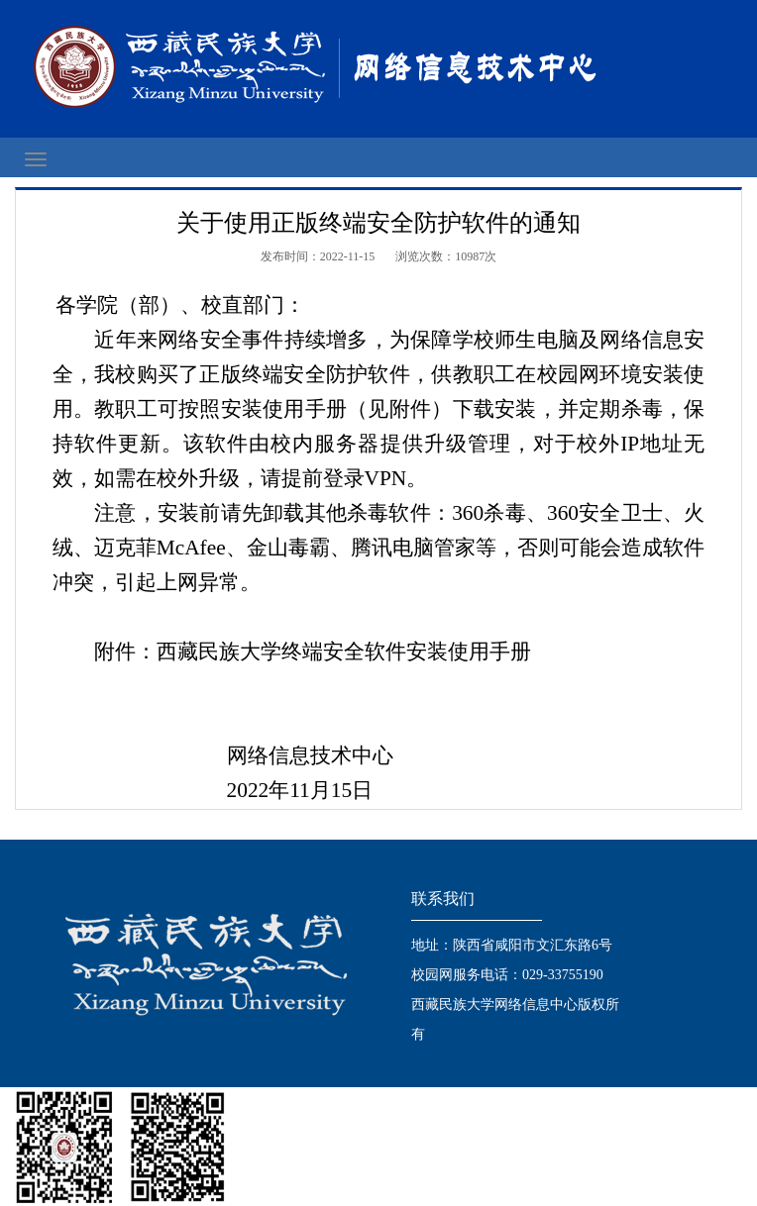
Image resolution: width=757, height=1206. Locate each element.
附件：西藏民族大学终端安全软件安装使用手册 (312, 651)
